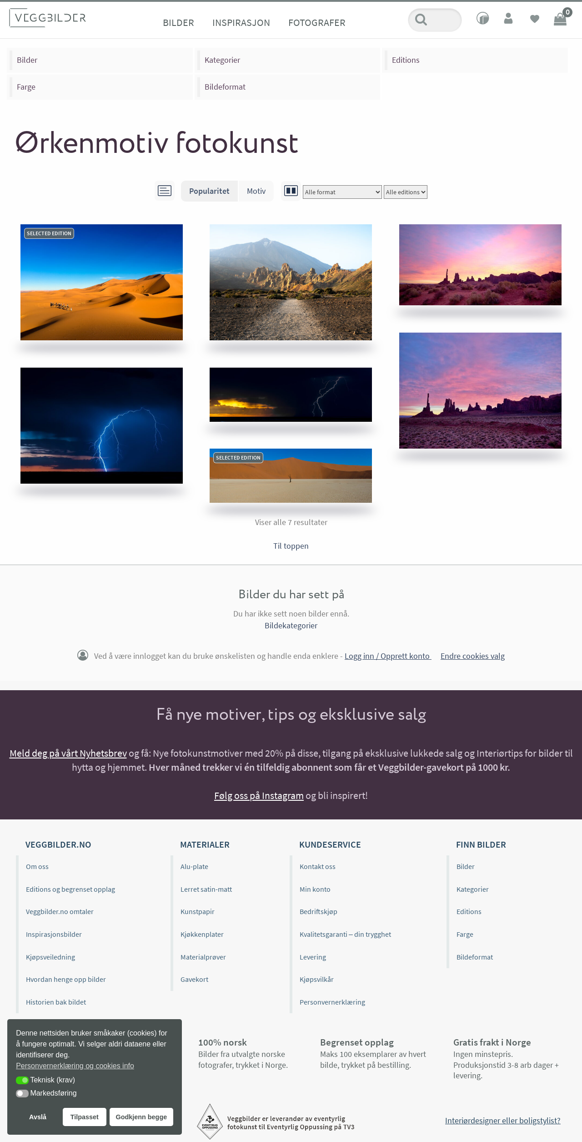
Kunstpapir (198, 911)
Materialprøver (203, 956)
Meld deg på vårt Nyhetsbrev (68, 753)
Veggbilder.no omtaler (60, 911)
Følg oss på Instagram (259, 795)
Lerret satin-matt (206, 889)
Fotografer (317, 22)
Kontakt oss (318, 866)
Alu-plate (194, 866)
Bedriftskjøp (318, 911)
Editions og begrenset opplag (70, 889)
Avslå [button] (37, 1117)
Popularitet (209, 191)
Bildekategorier (291, 625)
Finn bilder (481, 844)
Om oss (37, 866)
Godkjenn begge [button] (141, 1117)
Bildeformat (225, 86)
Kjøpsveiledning (50, 956)
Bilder (178, 22)
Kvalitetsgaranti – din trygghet (345, 934)
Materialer (205, 844)
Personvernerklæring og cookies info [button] (75, 1066)
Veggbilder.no (58, 844)
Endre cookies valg (473, 656)
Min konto (315, 889)
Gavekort (194, 979)
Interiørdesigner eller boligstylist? (503, 1120)
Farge (26, 86)
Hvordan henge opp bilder (66, 979)
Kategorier (222, 60)
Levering (313, 956)
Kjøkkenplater (202, 934)
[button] (22, 1080)
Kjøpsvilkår (317, 979)
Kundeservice (330, 844)
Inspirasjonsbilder (54, 934)
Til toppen (291, 546)
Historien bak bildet (56, 1001)
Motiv (256, 191)
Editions (406, 60)
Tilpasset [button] (84, 1117)
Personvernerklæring (332, 1001)
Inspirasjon (241, 22)
